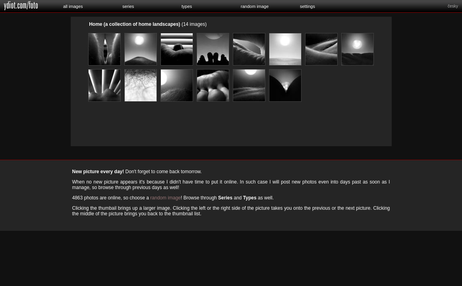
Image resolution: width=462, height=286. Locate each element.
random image (255, 6)
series (128, 6)
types (187, 6)
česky (453, 6)
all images (73, 6)
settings (307, 6)
